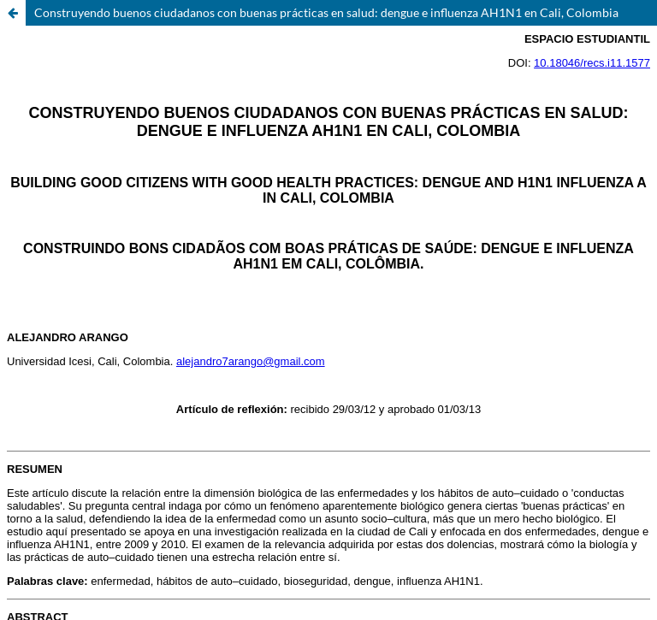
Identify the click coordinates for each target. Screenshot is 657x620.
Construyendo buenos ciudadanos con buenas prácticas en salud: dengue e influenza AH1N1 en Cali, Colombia (326, 12)
